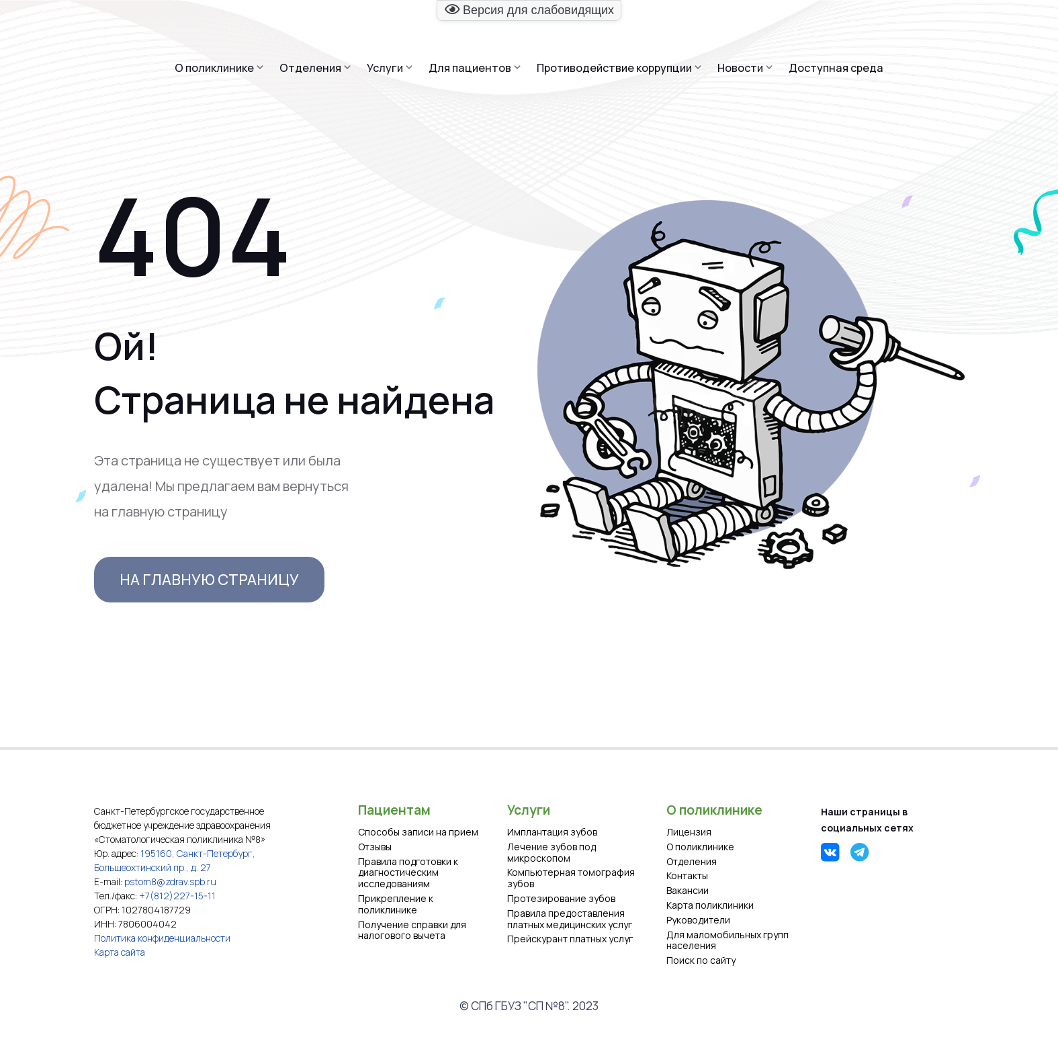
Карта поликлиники (710, 905)
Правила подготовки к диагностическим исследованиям (408, 873)
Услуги (385, 67)
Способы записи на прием (418, 832)
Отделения (310, 67)
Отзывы (375, 847)
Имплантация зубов (552, 832)
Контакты (687, 876)
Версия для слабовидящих (529, 10)
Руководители (698, 920)
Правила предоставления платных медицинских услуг (569, 919)
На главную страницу (209, 580)
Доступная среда (836, 67)
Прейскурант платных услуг (570, 939)
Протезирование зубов (561, 899)
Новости (740, 67)
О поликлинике (214, 67)
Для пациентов (470, 67)
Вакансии (687, 891)
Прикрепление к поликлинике (395, 904)
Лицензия (688, 832)
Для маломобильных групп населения (727, 941)
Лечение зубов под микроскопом (551, 853)
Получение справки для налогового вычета (412, 930)
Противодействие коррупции (614, 67)
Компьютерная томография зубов (571, 878)
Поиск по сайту (701, 960)
